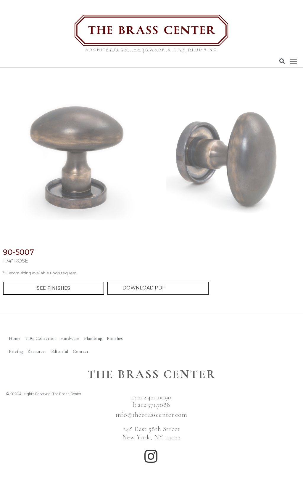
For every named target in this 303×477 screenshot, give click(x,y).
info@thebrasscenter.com (152, 415)
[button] (53, 288)
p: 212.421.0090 (151, 397)
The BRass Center (151, 374)
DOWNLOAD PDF (144, 288)
